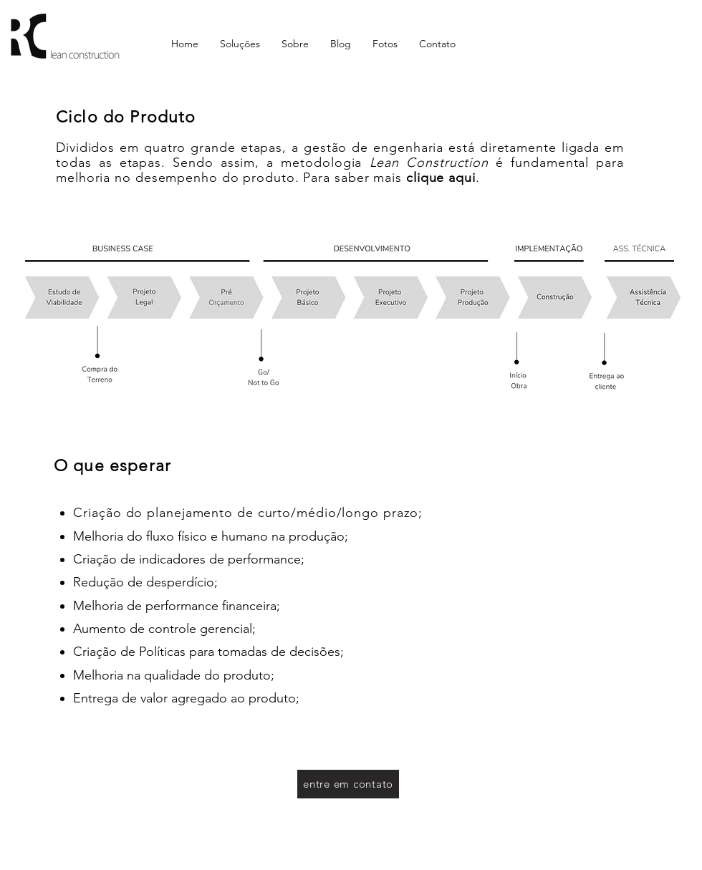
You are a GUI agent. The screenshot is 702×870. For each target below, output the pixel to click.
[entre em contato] (348, 784)
